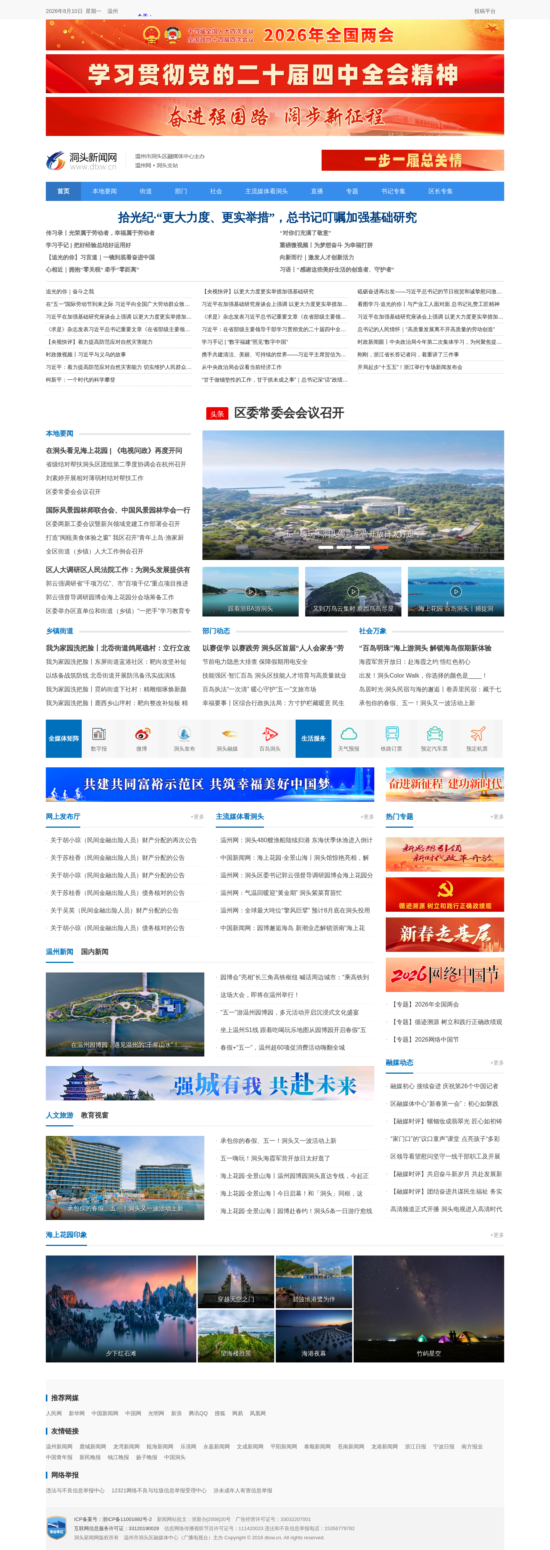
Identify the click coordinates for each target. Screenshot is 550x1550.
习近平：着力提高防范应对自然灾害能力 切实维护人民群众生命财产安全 (132, 367)
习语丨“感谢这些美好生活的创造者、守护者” (337, 269)
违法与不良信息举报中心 (75, 1490)
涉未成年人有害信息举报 (243, 1490)
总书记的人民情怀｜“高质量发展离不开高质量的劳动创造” (426, 329)
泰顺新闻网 (317, 1446)
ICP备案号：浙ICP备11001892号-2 (113, 1519)
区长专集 (441, 191)
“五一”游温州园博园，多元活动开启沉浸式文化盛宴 (289, 1012)
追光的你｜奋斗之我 (70, 291)
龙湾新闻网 (126, 1446)
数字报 (99, 749)
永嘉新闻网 (216, 1446)
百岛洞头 (270, 749)
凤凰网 (258, 1413)
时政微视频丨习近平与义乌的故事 (86, 354)
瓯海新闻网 (160, 1446)
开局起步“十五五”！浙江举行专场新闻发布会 (410, 367)
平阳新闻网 (283, 1446)
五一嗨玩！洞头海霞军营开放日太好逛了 (275, 1158)
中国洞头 (175, 1457)
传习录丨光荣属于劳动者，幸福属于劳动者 (100, 233)
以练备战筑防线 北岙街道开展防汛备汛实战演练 (111, 675)
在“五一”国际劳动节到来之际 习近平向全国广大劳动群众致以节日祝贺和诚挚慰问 (142, 304)
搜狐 (220, 1413)
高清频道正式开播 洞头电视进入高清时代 (446, 1209)
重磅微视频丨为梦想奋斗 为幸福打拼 (326, 245)
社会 (216, 191)
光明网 (156, 1413)
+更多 (197, 817)
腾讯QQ (198, 1413)
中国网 (133, 1413)
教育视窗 (94, 1115)
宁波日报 (444, 1446)
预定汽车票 (434, 749)
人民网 (54, 1413)
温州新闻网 (59, 1446)
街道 (146, 191)
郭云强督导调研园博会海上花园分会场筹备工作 (110, 597)
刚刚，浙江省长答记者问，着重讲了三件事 (408, 354)
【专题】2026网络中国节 (424, 1039)
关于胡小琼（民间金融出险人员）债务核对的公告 (117, 928)
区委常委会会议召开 (73, 492)
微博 (141, 749)
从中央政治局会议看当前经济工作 (242, 367)
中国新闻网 (105, 1413)
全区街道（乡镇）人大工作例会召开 (95, 551)
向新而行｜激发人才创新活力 (317, 257)
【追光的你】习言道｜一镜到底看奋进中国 (100, 257)
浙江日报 (415, 1446)
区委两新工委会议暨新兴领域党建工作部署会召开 (113, 524)
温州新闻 (59, 952)
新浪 (176, 1413)
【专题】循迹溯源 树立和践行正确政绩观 (446, 1022)
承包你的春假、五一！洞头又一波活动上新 (417, 703)
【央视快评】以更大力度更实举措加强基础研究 (258, 291)
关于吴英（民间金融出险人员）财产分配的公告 (114, 910)
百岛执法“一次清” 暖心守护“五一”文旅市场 (259, 689)
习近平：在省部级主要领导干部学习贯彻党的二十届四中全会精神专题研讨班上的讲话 (303, 329)
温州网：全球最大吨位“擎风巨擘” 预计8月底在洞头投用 (295, 910)
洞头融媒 (227, 749)
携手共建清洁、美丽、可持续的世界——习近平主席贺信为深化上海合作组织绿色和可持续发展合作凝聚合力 (330, 354)
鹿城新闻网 (92, 1446)
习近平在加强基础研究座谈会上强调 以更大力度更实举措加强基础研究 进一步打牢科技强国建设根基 (321, 304)
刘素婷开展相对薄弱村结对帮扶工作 (95, 478)
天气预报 (348, 749)
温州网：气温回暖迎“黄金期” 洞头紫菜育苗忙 (281, 893)
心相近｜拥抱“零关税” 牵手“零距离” (92, 269)
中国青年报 (59, 1457)
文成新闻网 (250, 1446)
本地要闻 (104, 191)
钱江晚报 (118, 1457)
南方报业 (472, 1446)
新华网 (77, 1413)
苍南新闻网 (351, 1446)
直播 (317, 191)
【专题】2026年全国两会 (424, 1004)
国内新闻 (94, 952)
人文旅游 (59, 1115)
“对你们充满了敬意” (305, 233)
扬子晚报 (146, 1457)
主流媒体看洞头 (266, 191)
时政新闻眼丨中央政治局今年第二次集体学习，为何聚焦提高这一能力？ (443, 342)
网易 (237, 1413)
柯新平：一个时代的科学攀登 (80, 380)
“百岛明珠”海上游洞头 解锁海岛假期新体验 (425, 648)
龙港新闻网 (384, 1446)
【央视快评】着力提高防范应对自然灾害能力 (99, 342)
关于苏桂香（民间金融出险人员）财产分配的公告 (117, 857)
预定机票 (477, 749)
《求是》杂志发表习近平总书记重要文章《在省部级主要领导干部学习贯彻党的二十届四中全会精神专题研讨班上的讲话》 (346, 317)
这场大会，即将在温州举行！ (260, 995)
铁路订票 (391, 749)
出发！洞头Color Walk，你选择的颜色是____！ (423, 675)
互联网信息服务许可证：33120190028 (116, 1528)
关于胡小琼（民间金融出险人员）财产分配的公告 (117, 875)
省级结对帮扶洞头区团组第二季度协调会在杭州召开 (116, 464)
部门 (181, 191)
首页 (63, 191)
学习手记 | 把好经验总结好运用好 (88, 245)
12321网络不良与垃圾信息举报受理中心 (159, 1490)
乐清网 (188, 1446)
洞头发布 (184, 749)
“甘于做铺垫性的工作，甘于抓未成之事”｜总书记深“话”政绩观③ (277, 380)
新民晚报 (90, 1457)
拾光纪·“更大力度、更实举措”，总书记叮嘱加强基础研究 (267, 217)
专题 (352, 191)
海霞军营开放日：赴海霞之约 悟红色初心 (415, 662)
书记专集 (393, 191)
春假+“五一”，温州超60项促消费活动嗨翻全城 (282, 1047)
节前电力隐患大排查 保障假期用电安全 (255, 662)
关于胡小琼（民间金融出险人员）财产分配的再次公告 (123, 840)
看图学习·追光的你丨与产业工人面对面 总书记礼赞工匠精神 (429, 304)
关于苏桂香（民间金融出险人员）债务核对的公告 (117, 893)
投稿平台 (485, 11)
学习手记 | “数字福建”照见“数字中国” (245, 342)
